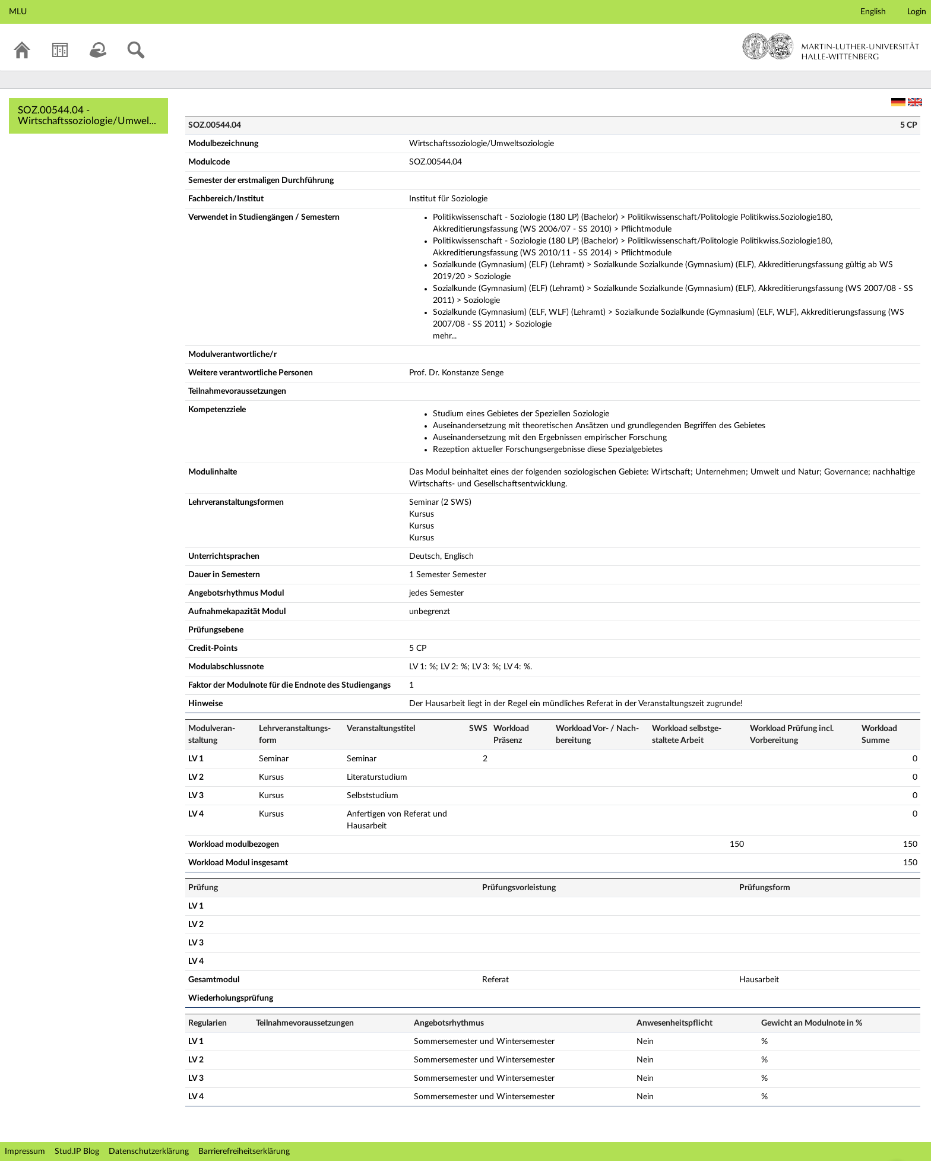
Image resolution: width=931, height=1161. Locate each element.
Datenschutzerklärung (149, 1151)
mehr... (445, 336)
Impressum (25, 1151)
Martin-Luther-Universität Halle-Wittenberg (831, 46)
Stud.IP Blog (77, 1151)
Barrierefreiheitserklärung (244, 1151)
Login (916, 12)
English (873, 12)
